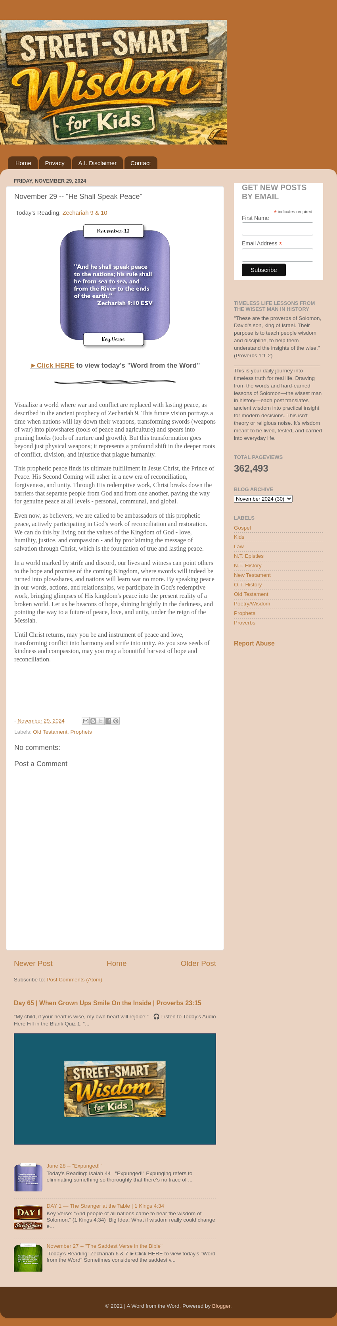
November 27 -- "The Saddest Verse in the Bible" (104, 1246)
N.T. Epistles (249, 556)
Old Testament (50, 732)
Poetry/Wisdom (252, 604)
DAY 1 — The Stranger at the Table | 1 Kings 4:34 (105, 1206)
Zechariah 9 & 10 (84, 213)
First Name (255, 218)
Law (239, 546)
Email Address (262, 243)
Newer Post (33, 963)
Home (23, 163)
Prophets (81, 732)
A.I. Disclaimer (97, 163)
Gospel (242, 528)
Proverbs (244, 623)
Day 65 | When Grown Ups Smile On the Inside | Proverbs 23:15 (107, 1003)
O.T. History (248, 585)
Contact (140, 163)
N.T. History (248, 566)
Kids (239, 537)
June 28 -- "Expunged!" (73, 1166)
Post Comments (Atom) (74, 980)
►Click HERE (52, 365)
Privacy (55, 163)
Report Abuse (254, 643)
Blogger (221, 1306)
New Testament (252, 575)
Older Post (198, 963)
